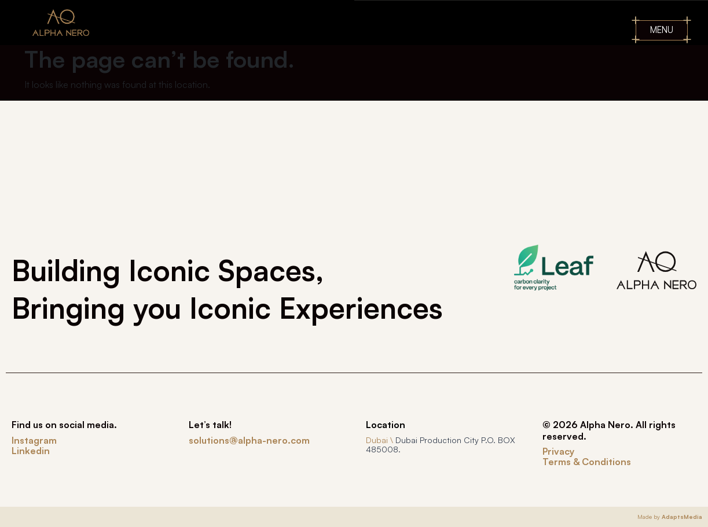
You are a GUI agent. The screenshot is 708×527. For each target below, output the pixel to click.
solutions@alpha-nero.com (249, 440)
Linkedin (31, 450)
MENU (661, 29)
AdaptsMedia (682, 516)
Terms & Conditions (586, 461)
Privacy (558, 451)
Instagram (34, 440)
